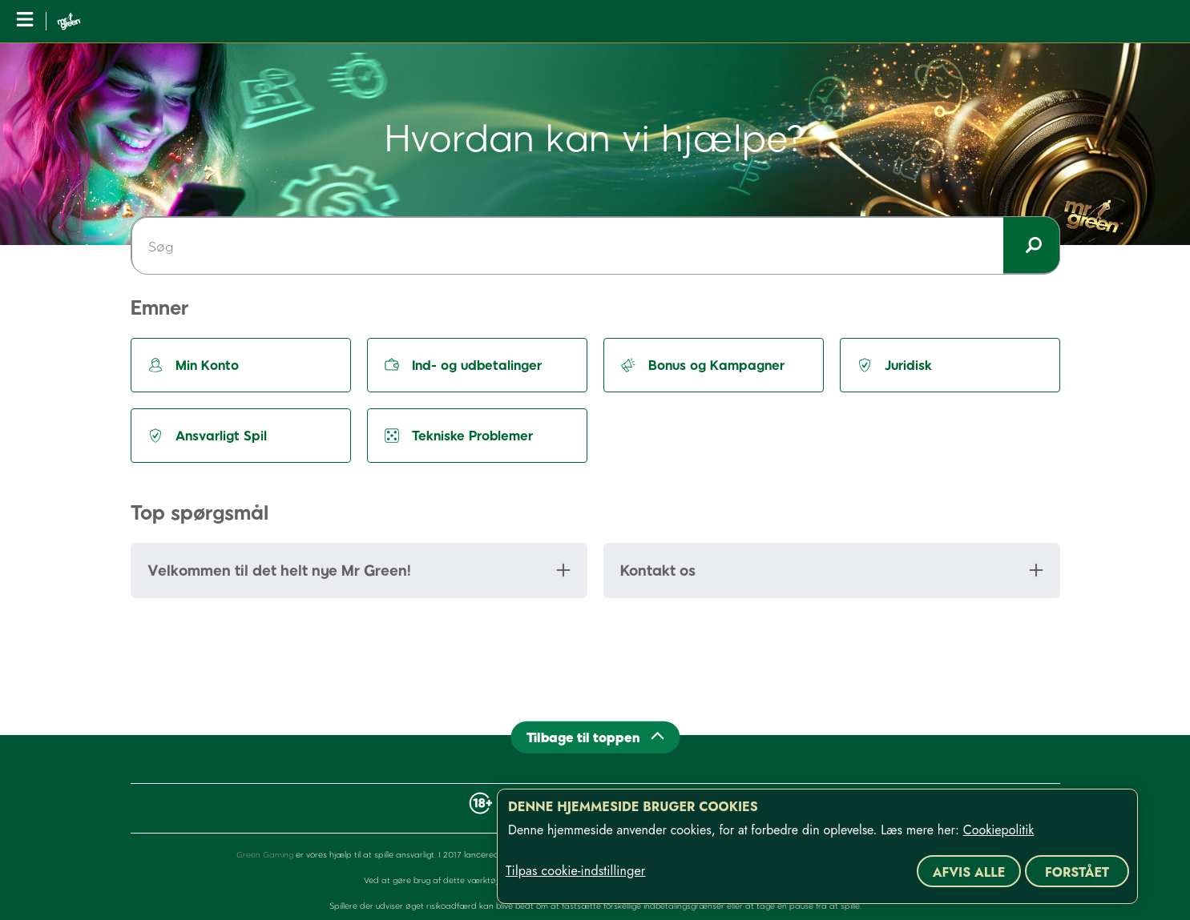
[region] (817, 846)
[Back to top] (595, 737)
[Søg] (595, 246)
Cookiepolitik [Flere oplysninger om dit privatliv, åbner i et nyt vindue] (999, 830)
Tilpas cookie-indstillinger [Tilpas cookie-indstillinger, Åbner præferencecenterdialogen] (575, 871)
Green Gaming (264, 854)
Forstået (1077, 872)
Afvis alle (969, 872)
